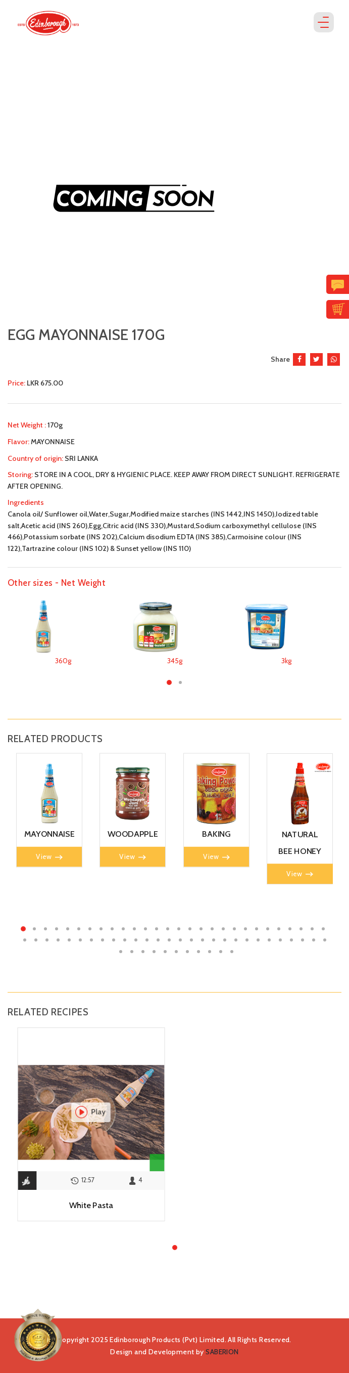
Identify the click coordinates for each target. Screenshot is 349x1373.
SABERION (222, 1351)
